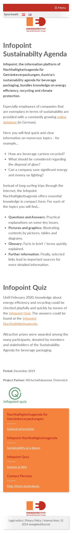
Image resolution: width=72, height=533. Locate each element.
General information (20, 429)
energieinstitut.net (39, 524)
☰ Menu (60, 7)
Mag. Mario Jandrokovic (23, 486)
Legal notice (16, 520)
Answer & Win (17, 467)
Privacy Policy (33, 520)
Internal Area (51, 520)
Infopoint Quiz (20, 313)
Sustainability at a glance (23, 447)
